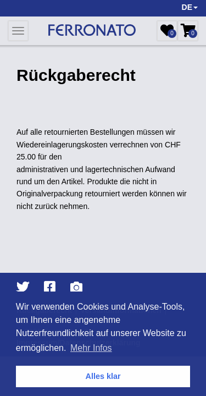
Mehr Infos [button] (91, 348)
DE (190, 7)
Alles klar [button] (103, 376)
